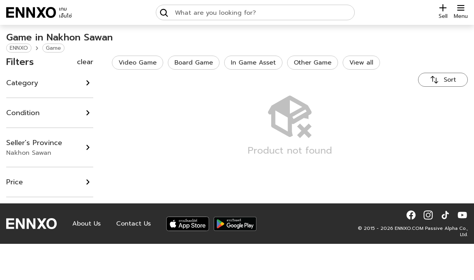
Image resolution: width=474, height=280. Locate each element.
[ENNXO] (31, 12)
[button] (411, 215)
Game (53, 48)
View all (361, 62)
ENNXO (19, 48)
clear (85, 61)
